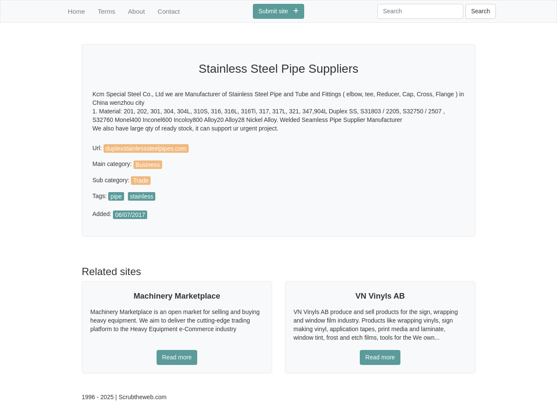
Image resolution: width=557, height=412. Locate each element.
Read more (177, 357)
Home (76, 11)
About (136, 11)
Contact (169, 11)
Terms (107, 11)
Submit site (278, 11)
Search (480, 11)
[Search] (420, 11)
